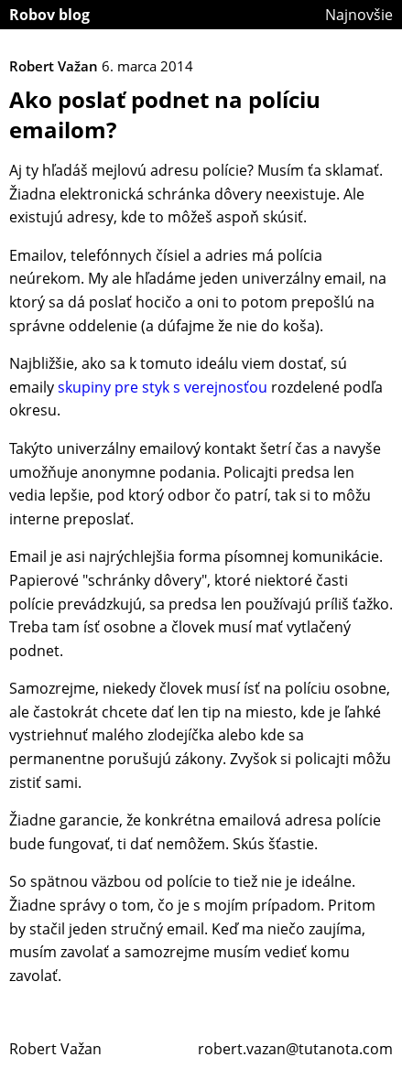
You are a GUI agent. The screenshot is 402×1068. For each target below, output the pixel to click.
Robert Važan (55, 1049)
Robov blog (49, 15)
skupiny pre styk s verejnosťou (162, 387)
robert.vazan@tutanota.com (295, 1049)
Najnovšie (359, 15)
